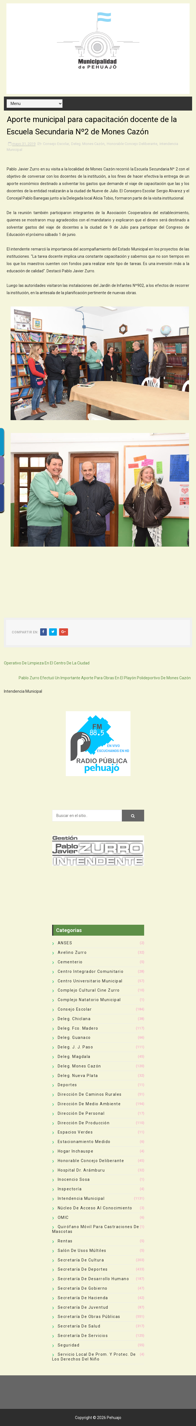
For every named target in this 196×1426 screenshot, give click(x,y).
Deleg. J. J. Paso (75, 1047)
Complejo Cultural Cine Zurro (89, 990)
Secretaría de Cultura (81, 1260)
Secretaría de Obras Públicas (89, 1316)
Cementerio (70, 962)
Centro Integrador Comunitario (91, 971)
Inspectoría (70, 1189)
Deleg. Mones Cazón (88, 144)
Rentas (65, 1241)
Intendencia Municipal (81, 1198)
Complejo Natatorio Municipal (89, 1000)
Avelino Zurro (72, 952)
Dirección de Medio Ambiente (89, 1104)
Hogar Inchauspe (76, 1151)
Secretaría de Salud (79, 1326)
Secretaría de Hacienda (83, 1298)
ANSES (65, 943)
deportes (67, 1085)
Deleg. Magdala (74, 1056)
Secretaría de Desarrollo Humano (93, 1279)
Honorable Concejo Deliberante (132, 144)
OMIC (63, 1217)
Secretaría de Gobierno (83, 1288)
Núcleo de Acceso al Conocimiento (95, 1208)
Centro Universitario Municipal (90, 981)
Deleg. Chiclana (74, 1019)
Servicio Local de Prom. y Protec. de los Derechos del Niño (94, 1356)
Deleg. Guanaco (74, 1037)
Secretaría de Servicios (83, 1335)
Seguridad (69, 1345)
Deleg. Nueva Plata (78, 1075)
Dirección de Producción (84, 1123)
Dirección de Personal (81, 1113)
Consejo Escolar (56, 144)
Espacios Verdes (75, 1132)
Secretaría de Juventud (83, 1307)
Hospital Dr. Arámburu (81, 1170)
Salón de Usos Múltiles (82, 1250)
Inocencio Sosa (74, 1179)
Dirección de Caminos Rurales (90, 1094)
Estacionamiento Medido (84, 1141)
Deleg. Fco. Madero (78, 1028)
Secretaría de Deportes (83, 1269)
